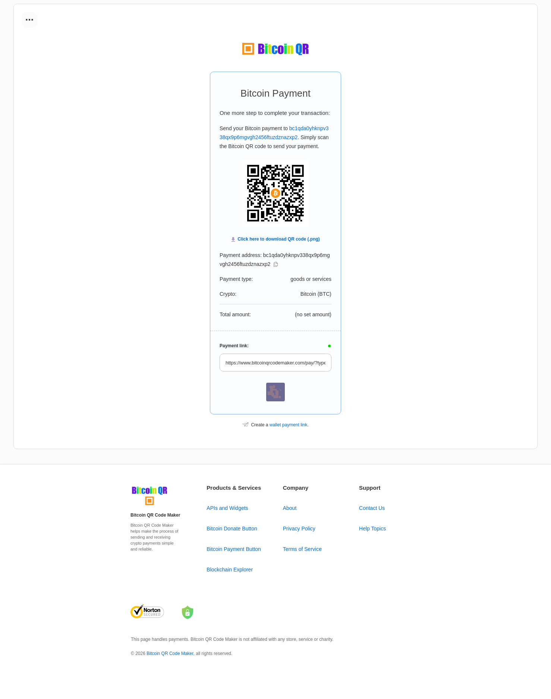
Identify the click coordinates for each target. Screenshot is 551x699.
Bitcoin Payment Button (234, 549)
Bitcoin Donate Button (232, 529)
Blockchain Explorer (230, 570)
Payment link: (234, 345)
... (29, 17)
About (290, 508)
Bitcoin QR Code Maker (170, 653)
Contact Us (372, 508)
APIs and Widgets (227, 508)
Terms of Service (302, 549)
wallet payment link (288, 424)
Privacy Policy (299, 529)
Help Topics (372, 529)
